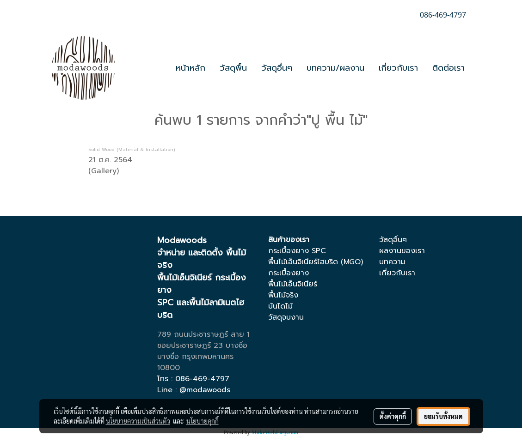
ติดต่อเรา (448, 67)
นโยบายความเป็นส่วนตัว (138, 421)
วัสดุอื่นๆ (276, 67)
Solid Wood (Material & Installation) (131, 149)
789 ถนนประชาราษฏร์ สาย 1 (203, 334)
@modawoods (204, 389)
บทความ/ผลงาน (335, 67)
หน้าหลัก (190, 67)
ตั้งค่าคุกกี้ (393, 416)
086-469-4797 (202, 378)
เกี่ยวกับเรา (398, 67)
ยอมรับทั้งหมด (443, 416)
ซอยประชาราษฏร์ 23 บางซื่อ (202, 345)
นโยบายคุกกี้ (202, 421)
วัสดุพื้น (233, 67)
